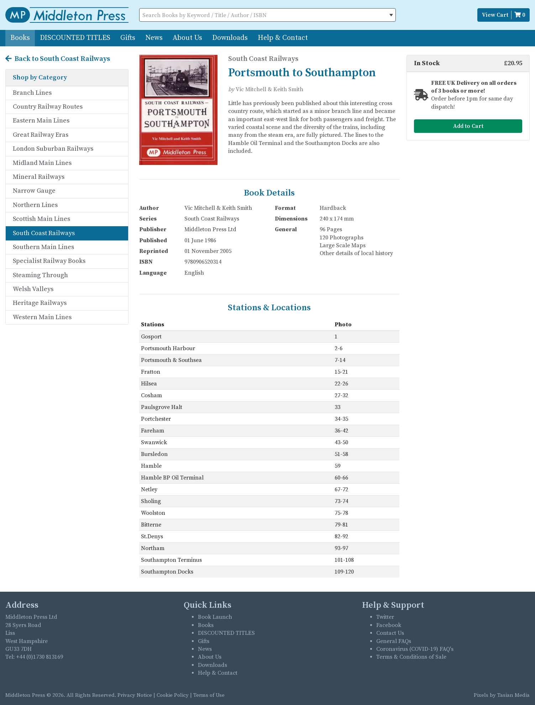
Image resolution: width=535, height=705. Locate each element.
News (154, 37)
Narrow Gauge (34, 191)
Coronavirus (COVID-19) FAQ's (414, 649)
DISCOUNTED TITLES (75, 37)
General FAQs (393, 641)
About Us (187, 37)
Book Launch (215, 617)
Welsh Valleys (33, 289)
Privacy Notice (134, 695)
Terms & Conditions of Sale (411, 656)
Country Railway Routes (48, 107)
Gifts (127, 37)
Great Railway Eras (40, 135)
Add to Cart (468, 126)
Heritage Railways (40, 303)
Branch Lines (32, 93)
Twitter (385, 617)
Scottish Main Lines (41, 219)
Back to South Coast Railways (57, 59)
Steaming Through (40, 275)
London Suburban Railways (53, 149)
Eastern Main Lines (41, 120)
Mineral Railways (38, 177)
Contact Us (390, 633)
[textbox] (268, 15)
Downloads (230, 37)
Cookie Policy (173, 695)
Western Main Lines (42, 317)
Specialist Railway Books (49, 261)
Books (20, 37)
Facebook (388, 625)
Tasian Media (513, 695)
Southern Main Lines (43, 247)
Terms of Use (209, 695)
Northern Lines (35, 205)
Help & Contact (283, 37)
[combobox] (267, 15)
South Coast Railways (44, 233)
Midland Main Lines (42, 163)
